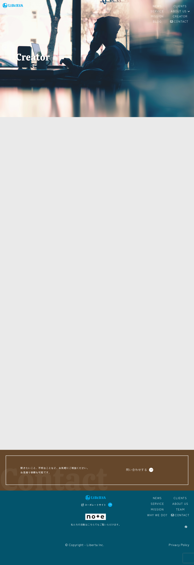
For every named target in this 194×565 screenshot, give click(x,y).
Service (157, 504)
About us (180, 11)
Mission (157, 509)
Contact (182, 515)
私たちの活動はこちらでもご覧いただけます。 (96, 524)
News (157, 498)
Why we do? (157, 515)
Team (180, 509)
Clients (180, 498)
